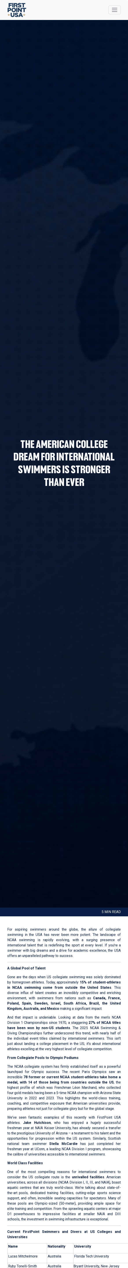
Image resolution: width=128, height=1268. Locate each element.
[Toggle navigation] (114, 9)
